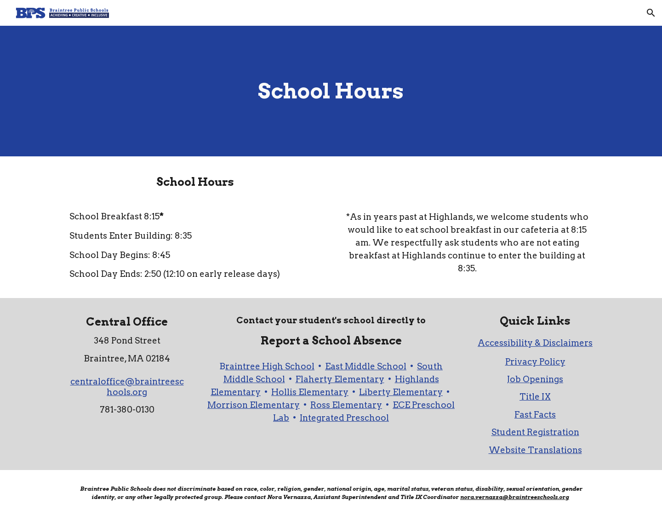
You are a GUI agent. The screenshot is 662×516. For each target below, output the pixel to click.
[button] (651, 13)
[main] (331, 91)
